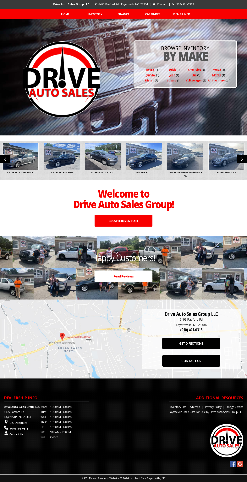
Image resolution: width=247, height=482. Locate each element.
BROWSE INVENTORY (123, 221)
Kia (194, 75)
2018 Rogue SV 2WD (61, 172)
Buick (172, 69)
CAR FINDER (152, 14)
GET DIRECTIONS (191, 343)
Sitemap (195, 407)
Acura (150, 69)
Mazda (216, 75)
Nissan (149, 80)
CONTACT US (191, 361)
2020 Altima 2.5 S (226, 172)
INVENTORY (94, 14)
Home (65, 14)
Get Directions (18, 423)
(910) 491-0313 (183, 4)
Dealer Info (181, 14)
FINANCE (123, 14)
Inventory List (178, 407)
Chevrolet (194, 69)
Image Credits (235, 407)
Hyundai (150, 75)
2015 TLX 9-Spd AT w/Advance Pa (185, 174)
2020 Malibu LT (144, 172)
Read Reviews (123, 276)
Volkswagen (194, 80)
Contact (159, 4)
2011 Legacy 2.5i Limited (20, 172)
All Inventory (216, 80)
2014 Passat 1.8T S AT (103, 172)
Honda (216, 69)
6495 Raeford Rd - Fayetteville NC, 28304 (121, 4)
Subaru (171, 80)
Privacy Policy (213, 407)
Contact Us (16, 434)
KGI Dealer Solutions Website (101, 478)
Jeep (172, 75)
